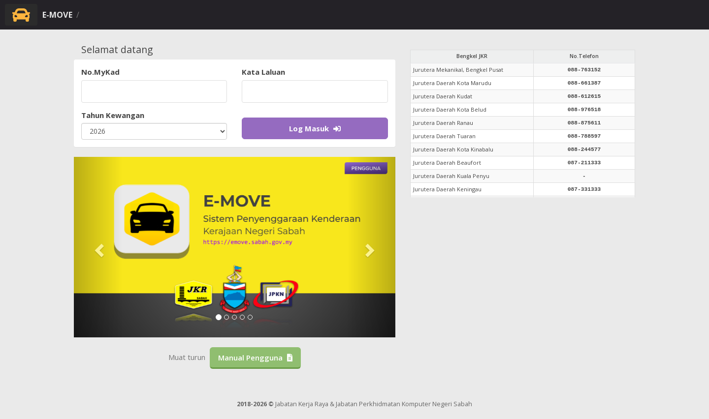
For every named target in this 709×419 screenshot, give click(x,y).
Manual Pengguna (255, 357)
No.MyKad (100, 72)
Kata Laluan (263, 72)
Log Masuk (315, 128)
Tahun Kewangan (112, 115)
